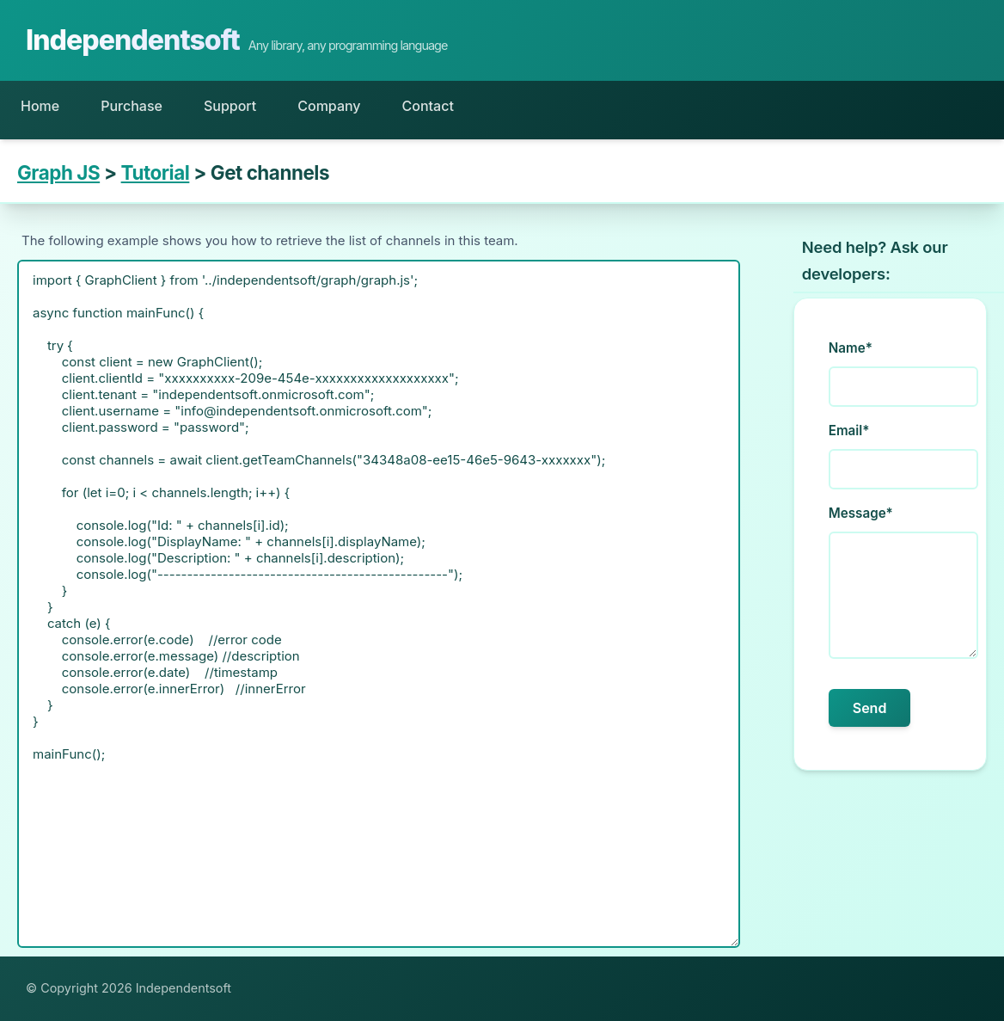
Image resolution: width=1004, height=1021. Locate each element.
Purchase (131, 105)
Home (40, 105)
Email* (849, 430)
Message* (861, 513)
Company (328, 105)
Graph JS (58, 172)
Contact (428, 105)
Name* (850, 348)
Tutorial (155, 172)
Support (230, 105)
